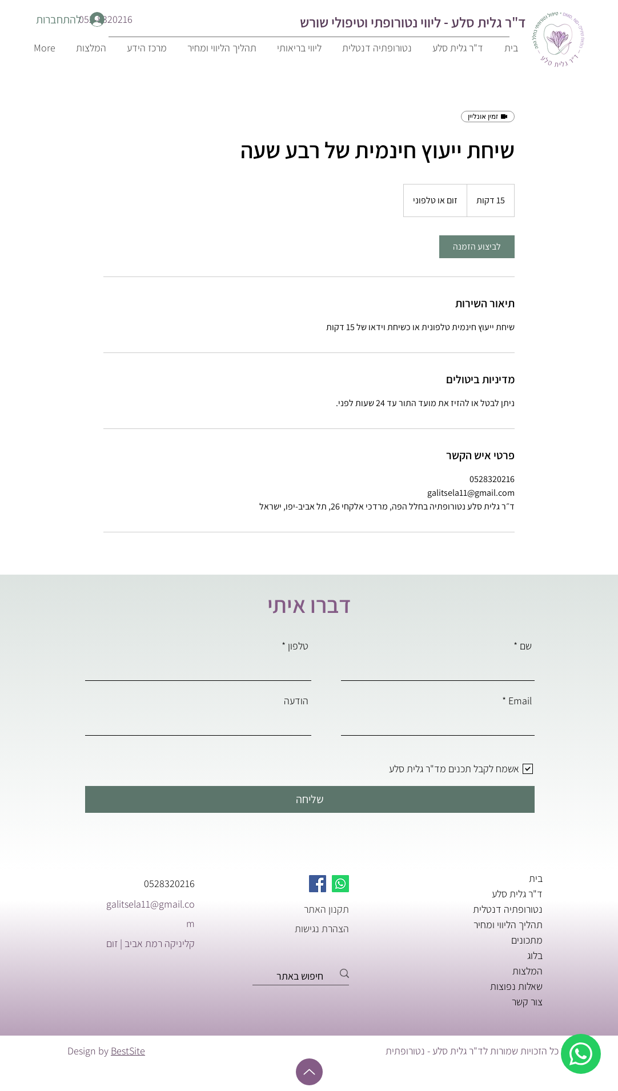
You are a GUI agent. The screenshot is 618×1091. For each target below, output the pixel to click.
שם (526, 646)
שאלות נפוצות (516, 986)
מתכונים (527, 939)
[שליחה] (310, 799)
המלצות (527, 970)
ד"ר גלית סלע (517, 893)
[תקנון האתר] (308, 908)
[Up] (309, 1071)
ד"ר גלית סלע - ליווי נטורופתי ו (444, 22)
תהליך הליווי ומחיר (508, 924)
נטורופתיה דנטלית (508, 909)
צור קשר (527, 1001)
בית (536, 878)
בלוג (535, 955)
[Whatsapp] (340, 883)
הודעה (296, 701)
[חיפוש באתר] (304, 976)
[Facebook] (317, 883)
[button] (145, 48)
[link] (477, 246)
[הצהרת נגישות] (308, 928)
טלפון (298, 646)
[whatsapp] (581, 1054)
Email (520, 701)
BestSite (128, 1050)
